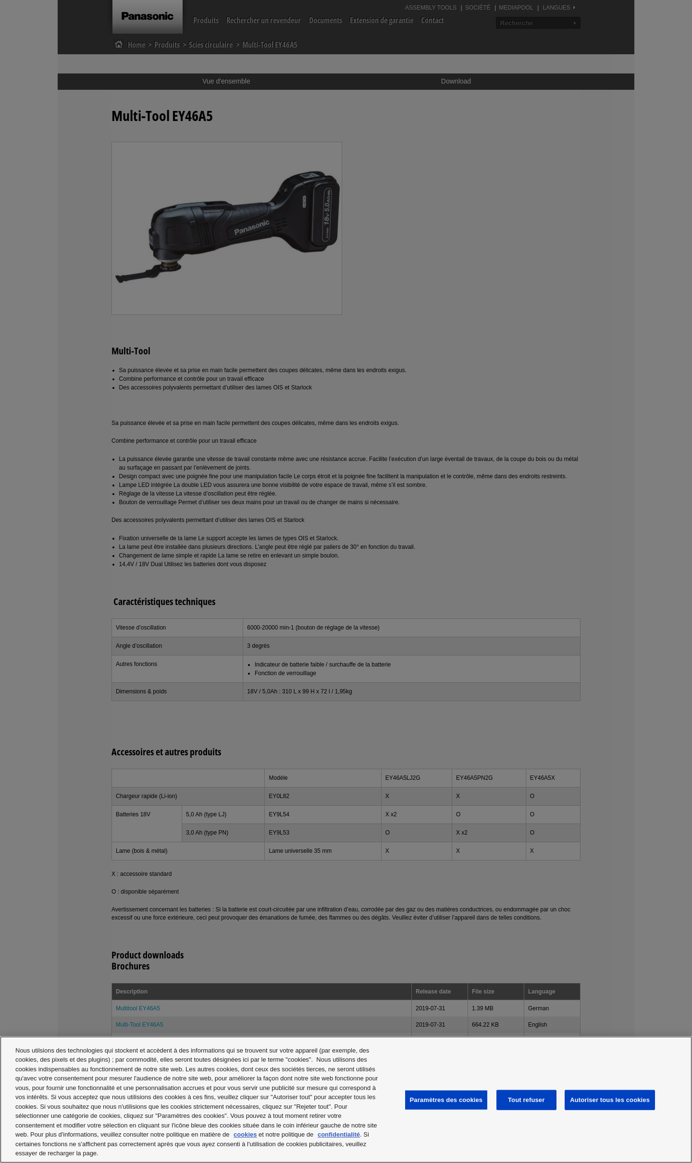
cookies (245, 1134)
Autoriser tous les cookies (610, 1099)
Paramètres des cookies (446, 1099)
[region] (346, 1099)
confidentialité (339, 1134)
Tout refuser (526, 1099)
